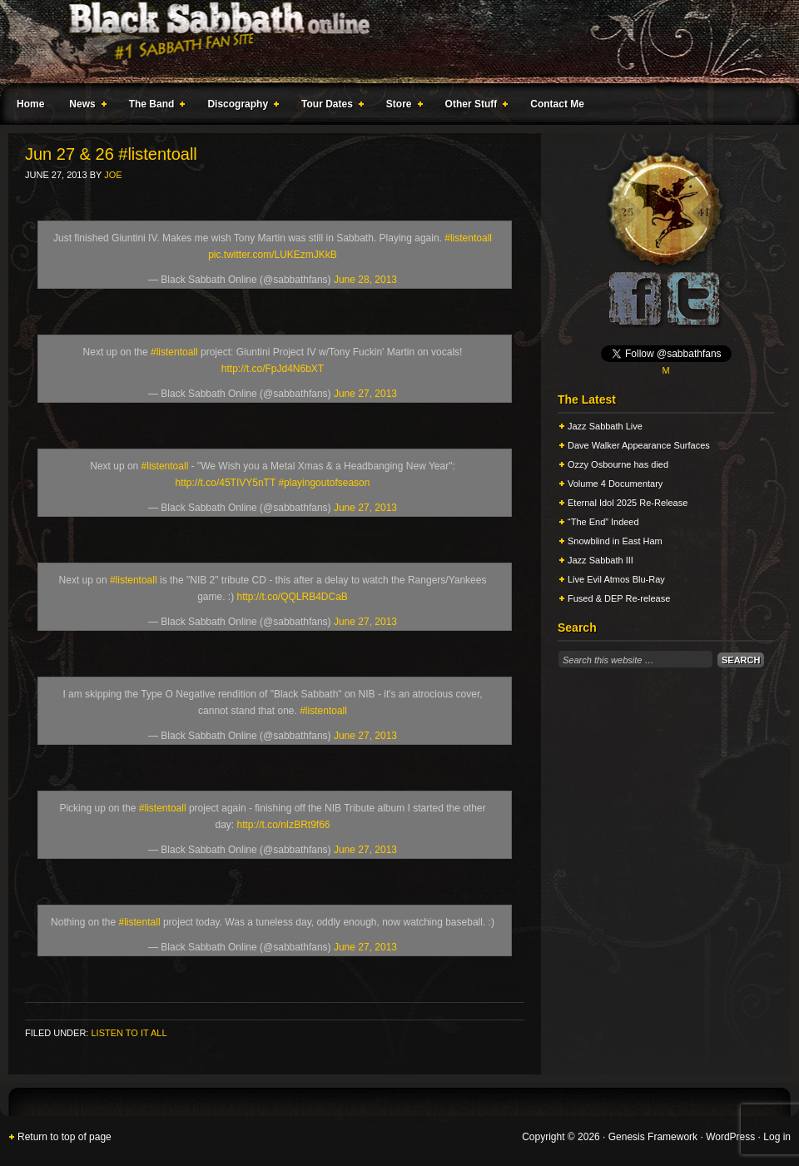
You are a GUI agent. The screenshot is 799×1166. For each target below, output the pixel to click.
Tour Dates (329, 106)
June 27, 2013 (365, 393)
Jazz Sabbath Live (605, 426)
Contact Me (557, 104)
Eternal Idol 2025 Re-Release (627, 503)
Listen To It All (128, 1033)
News (84, 106)
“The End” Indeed (603, 522)
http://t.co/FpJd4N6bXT (272, 369)
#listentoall (468, 238)
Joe (113, 175)
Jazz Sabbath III (600, 560)
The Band (154, 106)
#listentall (140, 922)
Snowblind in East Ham (615, 541)
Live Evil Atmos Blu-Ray (616, 579)
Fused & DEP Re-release (619, 598)
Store (401, 106)
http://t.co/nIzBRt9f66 (283, 825)
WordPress (730, 1137)
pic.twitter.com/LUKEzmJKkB (272, 254)
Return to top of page (64, 1137)
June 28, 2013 (365, 279)
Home (30, 104)
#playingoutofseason (324, 483)
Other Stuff (473, 106)
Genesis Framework (652, 1137)
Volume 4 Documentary (615, 484)
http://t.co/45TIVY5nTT (226, 483)
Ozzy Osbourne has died (618, 464)
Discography (239, 106)
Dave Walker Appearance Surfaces (639, 445)
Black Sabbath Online (391, 41)
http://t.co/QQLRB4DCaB (291, 597)
